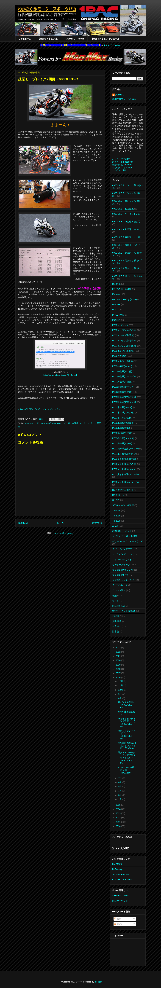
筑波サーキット (120, 900)
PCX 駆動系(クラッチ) (123, 387)
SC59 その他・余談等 (123, 505)
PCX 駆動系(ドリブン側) (124, 402)
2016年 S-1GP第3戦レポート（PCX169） (127, 770)
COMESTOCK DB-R (122, 879)
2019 (118, 664)
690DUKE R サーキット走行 (38, 423)
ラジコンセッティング (123, 580)
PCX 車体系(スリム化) (123, 412)
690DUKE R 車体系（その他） (127, 237)
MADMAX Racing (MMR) (124, 299)
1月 (120, 799)
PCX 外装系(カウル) (122, 366)
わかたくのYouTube (122, 164)
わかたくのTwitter (112, 45)
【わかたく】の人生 (48, 39)
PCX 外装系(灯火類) (122, 381)
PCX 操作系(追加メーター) (125, 448)
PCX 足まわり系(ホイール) (125, 482)
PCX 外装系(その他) (122, 371)
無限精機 (116, 621)
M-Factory (117, 869)
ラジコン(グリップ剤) (122, 570)
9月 (120, 694)
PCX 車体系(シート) (122, 407)
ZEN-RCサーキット (122, 531)
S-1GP (115, 500)
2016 (118, 677)
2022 (118, 652)
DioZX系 (116, 284)
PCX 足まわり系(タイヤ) (124, 469)
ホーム (60, 523)
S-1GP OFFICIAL (120, 874)
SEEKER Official (120, 895)
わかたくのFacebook (122, 162)
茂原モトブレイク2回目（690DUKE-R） (126, 735)
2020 (118, 660)
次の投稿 (23, 523)
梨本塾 (115, 631)
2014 (118, 809)
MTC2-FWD (118, 315)
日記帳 (115, 616)
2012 (118, 817)
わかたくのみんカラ (122, 167)
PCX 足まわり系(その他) (124, 464)
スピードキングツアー (123, 549)
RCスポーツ (118, 495)
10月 (120, 690)
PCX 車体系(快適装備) (123, 423)
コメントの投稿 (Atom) (62, 533)
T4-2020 (116, 521)
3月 (120, 795)
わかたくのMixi (119, 170)
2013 (118, 813)
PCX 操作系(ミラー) (122, 443)
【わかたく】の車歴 (74, 39)
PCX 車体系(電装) (121, 428)
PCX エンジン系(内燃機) (124, 345)
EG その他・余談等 (121, 289)
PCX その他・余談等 (122, 361)
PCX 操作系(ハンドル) (123, 438)
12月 (120, 681)
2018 (118, 669)
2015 (118, 805)
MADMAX (117, 864)
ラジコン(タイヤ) (120, 575)
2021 (118, 656)
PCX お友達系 (119, 356)
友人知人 (116, 626)
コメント (119, 924)
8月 (120, 698)
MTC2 (115, 309)
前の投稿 (97, 523)
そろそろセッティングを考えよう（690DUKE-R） (127, 722)
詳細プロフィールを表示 (124, 99)
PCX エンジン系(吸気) (123, 335)
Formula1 (117, 294)
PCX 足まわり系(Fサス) (124, 453)
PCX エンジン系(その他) (124, 330)
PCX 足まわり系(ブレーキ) (125, 474)
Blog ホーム (25, 39)
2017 (118, 673)
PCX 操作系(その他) (122, 433)
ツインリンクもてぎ (122, 559)
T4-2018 (116, 510)
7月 (120, 778)
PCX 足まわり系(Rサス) (124, 459)
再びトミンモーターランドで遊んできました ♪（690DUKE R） (127, 757)
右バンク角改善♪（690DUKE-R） (126, 705)
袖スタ (115, 600)
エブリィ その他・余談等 (124, 536)
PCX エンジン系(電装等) (124, 340)
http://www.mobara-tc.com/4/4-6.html (60, 375)
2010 (118, 826)
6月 (120, 782)
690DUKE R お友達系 (123, 208)
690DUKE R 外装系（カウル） (127, 229)
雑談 (114, 595)
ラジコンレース (120, 585)
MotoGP (116, 304)
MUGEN (116, 320)
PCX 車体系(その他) (122, 417)
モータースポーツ (88, 423)
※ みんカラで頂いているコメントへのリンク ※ (39, 409)
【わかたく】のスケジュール (105, 39)
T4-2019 (116, 515)
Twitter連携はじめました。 (126, 713)
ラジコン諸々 (118, 590)
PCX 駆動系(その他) (122, 392)
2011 (118, 822)
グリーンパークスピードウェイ (127, 541)
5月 (120, 786)
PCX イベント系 (120, 325)
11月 (120, 685)
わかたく (119, 95)
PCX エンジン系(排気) (123, 351)
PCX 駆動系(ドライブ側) (124, 397)
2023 (118, 647)
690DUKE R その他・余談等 (65, 423)
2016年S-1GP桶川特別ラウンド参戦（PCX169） (127, 746)
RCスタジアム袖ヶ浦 (122, 490)
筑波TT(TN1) (118, 605)
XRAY (115, 526)
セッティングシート (122, 554)
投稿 (117, 918)
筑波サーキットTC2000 (124, 611)
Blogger (97, 982)
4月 (120, 791)
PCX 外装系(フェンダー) (124, 376)
